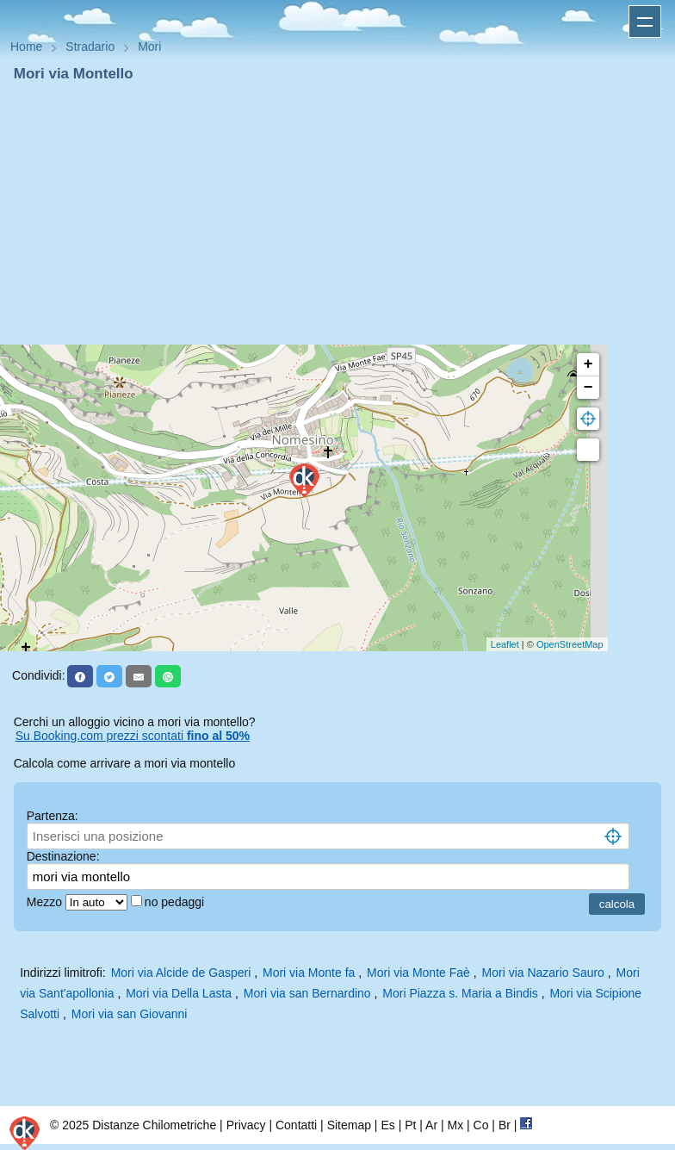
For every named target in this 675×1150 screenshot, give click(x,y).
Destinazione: (63, 856)
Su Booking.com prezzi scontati (132, 736)
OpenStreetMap (570, 644)
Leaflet (505, 644)
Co (481, 1125)
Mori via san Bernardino (307, 993)
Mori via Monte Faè (418, 972)
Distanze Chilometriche (154, 1125)
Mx (455, 1125)
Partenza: (52, 816)
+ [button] (588, 364)
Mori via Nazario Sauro (543, 972)
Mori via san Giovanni (129, 1014)
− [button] (588, 387)
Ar (431, 1125)
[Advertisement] (337, 213)
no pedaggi (176, 902)
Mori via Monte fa (309, 972)
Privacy (246, 1125)
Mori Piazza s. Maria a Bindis (460, 993)
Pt (410, 1125)
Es (387, 1125)
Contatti (296, 1125)
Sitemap (349, 1125)
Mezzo (46, 902)
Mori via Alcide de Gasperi (181, 972)
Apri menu (645, 21)
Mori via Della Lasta (179, 993)
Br (505, 1125)
